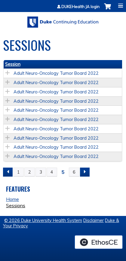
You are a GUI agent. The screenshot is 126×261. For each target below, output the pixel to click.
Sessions (15, 205)
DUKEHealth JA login (80, 7)
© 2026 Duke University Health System (43, 220)
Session (12, 64)
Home (12, 199)
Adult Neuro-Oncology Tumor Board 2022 (56, 73)
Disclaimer (93, 220)
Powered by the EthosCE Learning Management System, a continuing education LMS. (98, 242)
